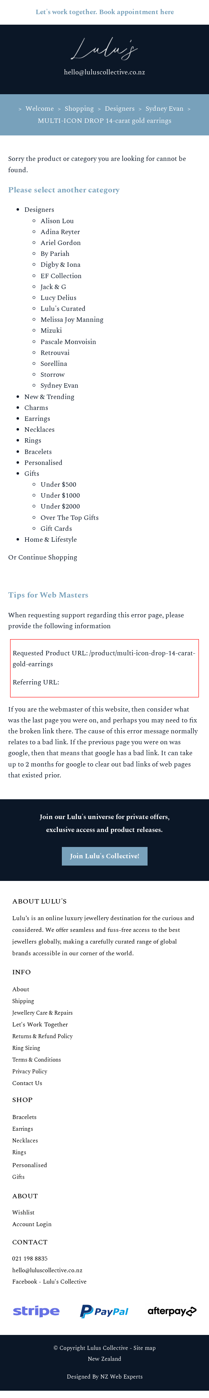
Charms (36, 408)
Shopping (79, 108)
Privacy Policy (29, 1071)
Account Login (32, 1224)
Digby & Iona (60, 265)
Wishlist (23, 1212)
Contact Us (27, 1083)
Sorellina (53, 364)
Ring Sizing (26, 1048)
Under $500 (58, 484)
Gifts (31, 474)
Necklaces (39, 429)
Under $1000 (60, 495)
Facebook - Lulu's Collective (49, 1281)
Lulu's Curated (63, 309)
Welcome (39, 108)
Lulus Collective (107, 1348)
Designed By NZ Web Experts (105, 1377)
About (20, 989)
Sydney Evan (165, 108)
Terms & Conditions (36, 1060)
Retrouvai (55, 353)
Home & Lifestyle (50, 539)
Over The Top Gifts (69, 518)
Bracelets (38, 452)
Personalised (43, 463)
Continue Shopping (47, 557)
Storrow (52, 375)
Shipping (23, 1001)
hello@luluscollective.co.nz (104, 72)
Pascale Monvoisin (68, 342)
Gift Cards (56, 529)
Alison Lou (57, 221)
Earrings (37, 419)
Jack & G (53, 287)
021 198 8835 (30, 1258)
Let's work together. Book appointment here (105, 12)
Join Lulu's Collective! (104, 856)
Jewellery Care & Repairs (42, 1013)
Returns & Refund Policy (42, 1036)
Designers (120, 108)
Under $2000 (60, 506)
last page (45, 720)
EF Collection (61, 276)
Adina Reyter (60, 232)
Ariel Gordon (60, 243)
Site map (144, 1348)
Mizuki (51, 330)
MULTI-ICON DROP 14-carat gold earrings (104, 121)
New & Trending (49, 397)
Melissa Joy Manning (71, 320)
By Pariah (55, 254)
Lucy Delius (58, 298)
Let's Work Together (40, 1024)
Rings (32, 440)
